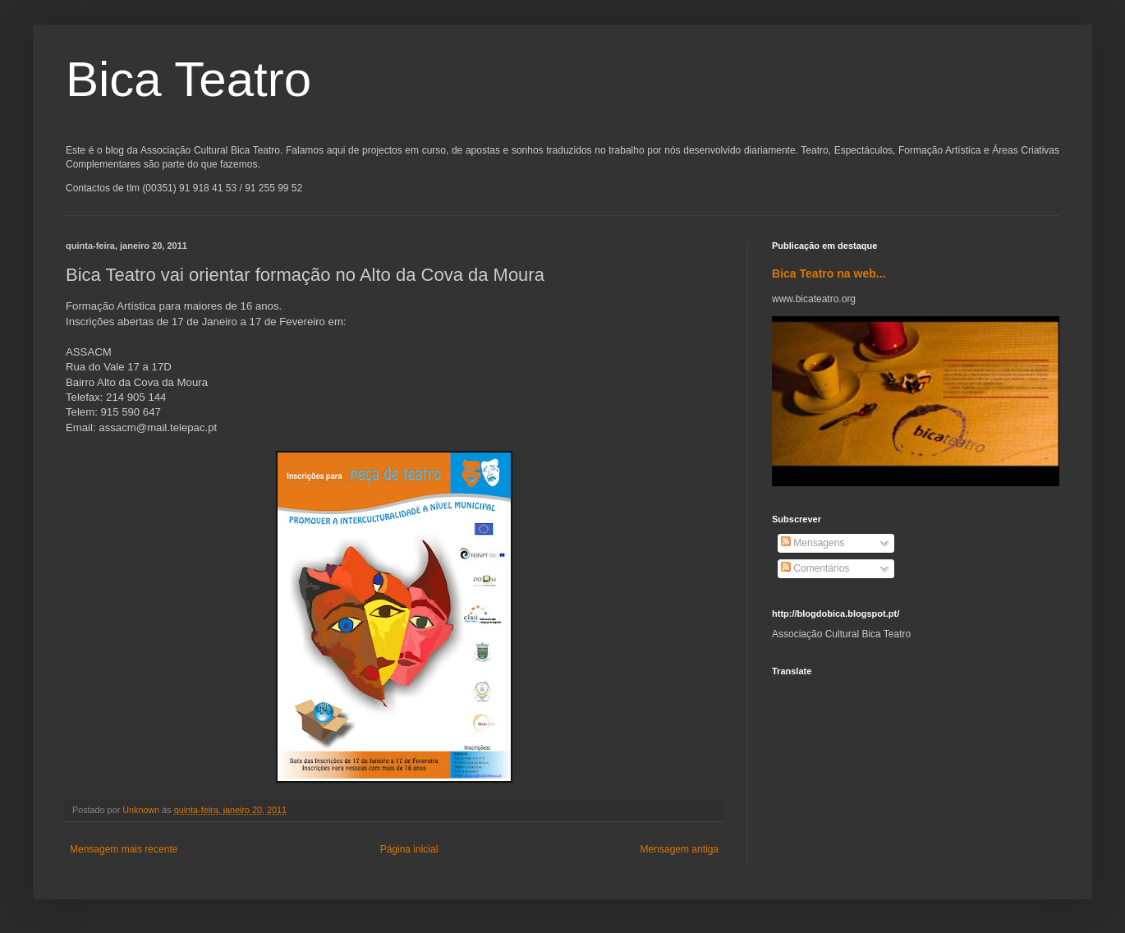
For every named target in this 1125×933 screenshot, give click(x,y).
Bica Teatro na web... (829, 273)
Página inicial (409, 849)
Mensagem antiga (680, 849)
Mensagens (812, 543)
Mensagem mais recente (123, 849)
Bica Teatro (188, 79)
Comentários (815, 568)
